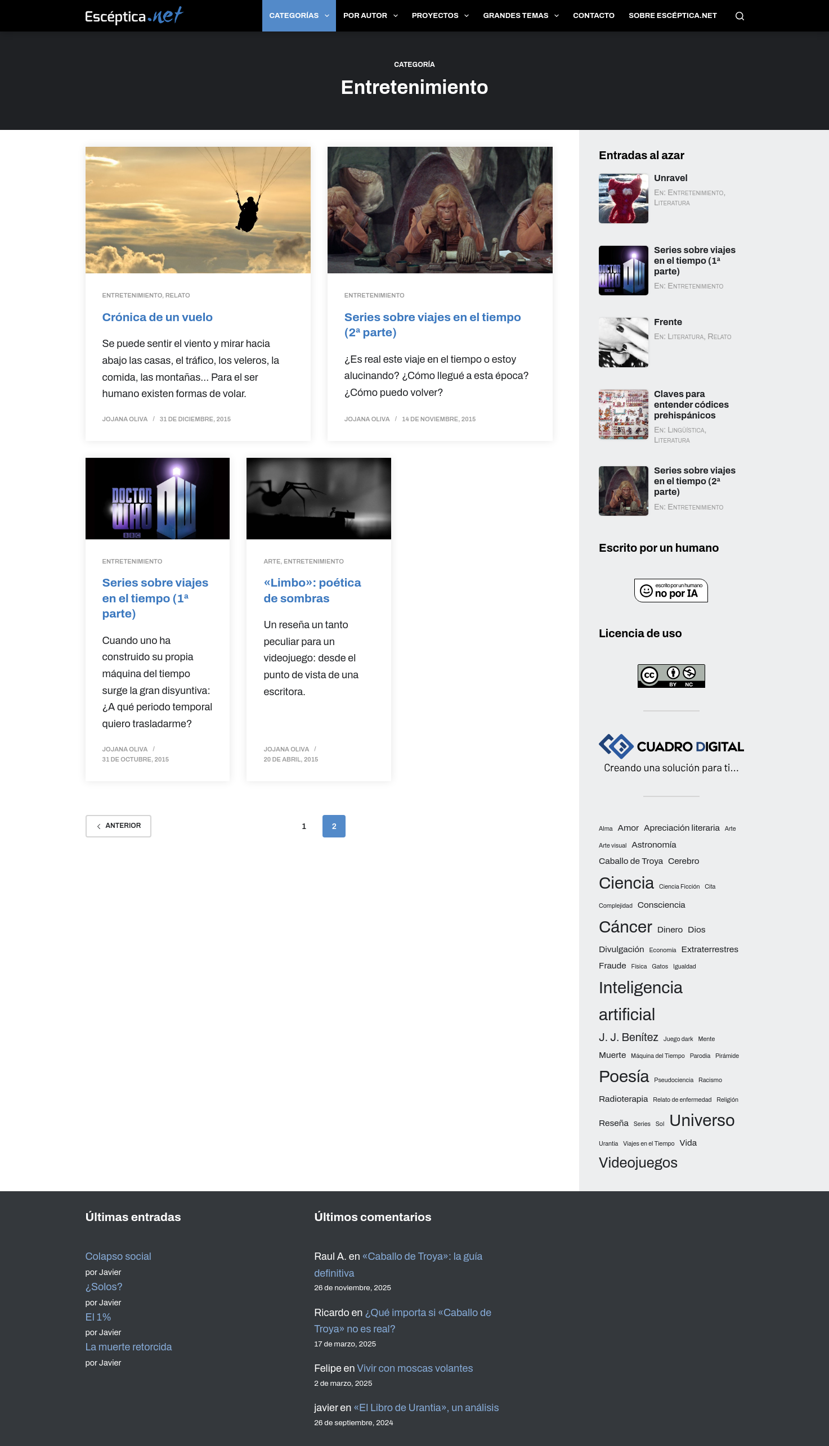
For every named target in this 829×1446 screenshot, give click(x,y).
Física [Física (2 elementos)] (639, 966)
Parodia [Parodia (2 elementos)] (700, 1056)
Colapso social (118, 1256)
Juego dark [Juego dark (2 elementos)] (678, 1039)
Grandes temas (523, 15)
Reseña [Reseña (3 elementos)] (614, 1123)
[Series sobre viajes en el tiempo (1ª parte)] (158, 498)
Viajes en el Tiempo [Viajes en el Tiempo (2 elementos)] (649, 1144)
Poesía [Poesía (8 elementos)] (624, 1076)
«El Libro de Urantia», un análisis (426, 1407)
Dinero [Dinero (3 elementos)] (670, 929)
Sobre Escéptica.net (673, 16)
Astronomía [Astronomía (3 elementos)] (653, 844)
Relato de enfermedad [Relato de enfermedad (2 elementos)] (682, 1100)
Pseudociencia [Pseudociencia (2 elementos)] (673, 1080)
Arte (271, 561)
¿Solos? (104, 1286)
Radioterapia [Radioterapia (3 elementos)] (623, 1098)
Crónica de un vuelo (157, 316)
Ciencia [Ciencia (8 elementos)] (626, 883)
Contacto (594, 16)
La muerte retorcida (129, 1347)
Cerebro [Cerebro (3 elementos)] (684, 861)
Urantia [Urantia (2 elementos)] (608, 1144)
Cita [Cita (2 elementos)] (710, 887)
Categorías (302, 15)
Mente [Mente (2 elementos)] (706, 1039)
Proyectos (443, 15)
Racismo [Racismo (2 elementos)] (710, 1080)
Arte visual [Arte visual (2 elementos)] (612, 846)
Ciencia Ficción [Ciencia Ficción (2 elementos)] (679, 887)
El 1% (98, 1317)
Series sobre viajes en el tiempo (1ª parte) (155, 598)
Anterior (118, 826)
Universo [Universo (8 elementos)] (702, 1120)
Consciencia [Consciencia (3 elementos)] (661, 904)
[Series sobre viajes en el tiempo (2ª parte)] (440, 210)
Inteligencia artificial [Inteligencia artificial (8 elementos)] (641, 1001)
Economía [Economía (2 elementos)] (662, 950)
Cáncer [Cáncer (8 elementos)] (625, 927)
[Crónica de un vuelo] (198, 210)
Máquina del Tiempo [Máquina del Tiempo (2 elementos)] (658, 1056)
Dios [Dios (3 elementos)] (696, 929)
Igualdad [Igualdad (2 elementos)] (684, 966)
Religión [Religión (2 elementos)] (727, 1100)
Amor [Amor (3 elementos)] (628, 827)
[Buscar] (740, 16)
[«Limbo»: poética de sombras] (319, 498)
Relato (177, 295)
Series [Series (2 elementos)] (642, 1124)
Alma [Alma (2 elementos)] (606, 829)
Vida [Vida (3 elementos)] (688, 1142)
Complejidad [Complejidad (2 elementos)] (616, 906)
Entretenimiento (132, 295)
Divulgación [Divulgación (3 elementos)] (621, 949)
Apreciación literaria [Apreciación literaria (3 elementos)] (682, 827)
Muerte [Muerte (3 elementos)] (612, 1055)
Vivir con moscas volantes (415, 1368)
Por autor (372, 15)
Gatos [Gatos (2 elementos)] (660, 966)
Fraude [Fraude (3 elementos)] (612, 965)
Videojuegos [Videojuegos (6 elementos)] (638, 1162)
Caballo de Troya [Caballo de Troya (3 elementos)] (631, 861)
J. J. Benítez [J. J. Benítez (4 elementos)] (628, 1037)
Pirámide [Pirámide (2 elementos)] (727, 1056)
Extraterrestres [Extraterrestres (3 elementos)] (709, 949)
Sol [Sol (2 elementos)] (660, 1124)
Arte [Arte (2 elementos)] (730, 829)
